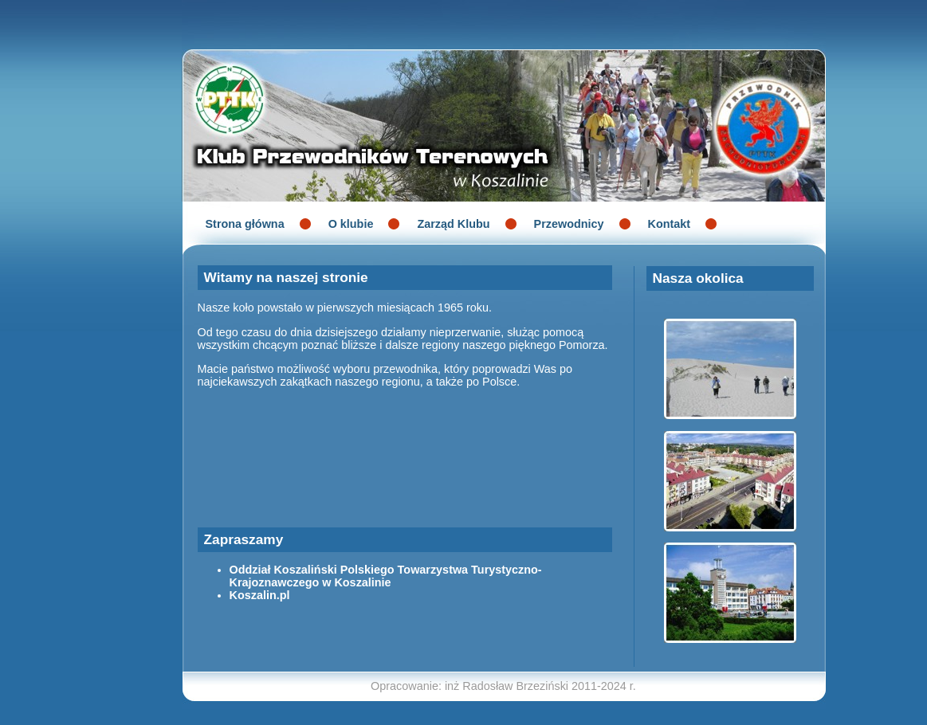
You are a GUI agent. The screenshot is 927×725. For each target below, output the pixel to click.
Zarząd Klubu (453, 223)
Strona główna (245, 223)
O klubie (351, 223)
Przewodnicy (569, 223)
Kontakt (669, 223)
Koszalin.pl (260, 595)
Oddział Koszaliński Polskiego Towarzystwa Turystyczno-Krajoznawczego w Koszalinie (386, 576)
